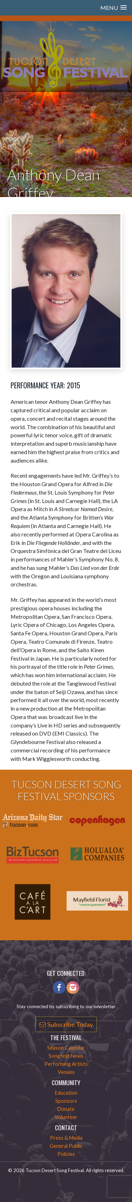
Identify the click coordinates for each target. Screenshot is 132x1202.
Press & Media (66, 1138)
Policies (66, 1154)
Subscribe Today (66, 1024)
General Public (66, 1146)
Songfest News (66, 1056)
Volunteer (66, 1117)
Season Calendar (66, 1048)
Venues (66, 1072)
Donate (66, 1109)
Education (66, 1093)
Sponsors (66, 1101)
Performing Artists (66, 1064)
